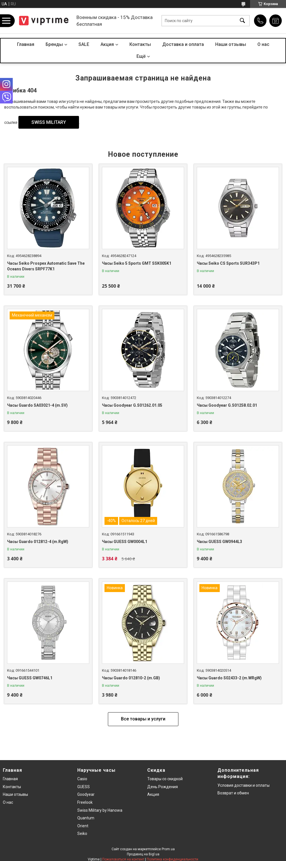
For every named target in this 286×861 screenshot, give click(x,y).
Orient (82, 826)
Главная (25, 44)
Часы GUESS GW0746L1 (29, 678)
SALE (83, 44)
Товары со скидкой (165, 779)
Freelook (85, 802)
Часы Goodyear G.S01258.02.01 (227, 405)
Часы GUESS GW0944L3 (219, 541)
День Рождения (162, 786)
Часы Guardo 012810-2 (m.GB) (131, 678)
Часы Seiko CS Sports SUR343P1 (228, 263)
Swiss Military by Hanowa (99, 810)
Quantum (85, 818)
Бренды (54, 44)
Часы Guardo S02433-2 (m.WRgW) (229, 678)
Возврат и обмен (233, 793)
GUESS (83, 786)
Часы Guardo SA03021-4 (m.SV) (37, 405)
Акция (107, 44)
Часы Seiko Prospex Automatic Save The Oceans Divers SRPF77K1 (46, 266)
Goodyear (86, 794)
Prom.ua (168, 849)
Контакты (140, 44)
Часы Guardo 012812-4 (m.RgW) (37, 541)
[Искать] (242, 21)
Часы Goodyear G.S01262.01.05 (132, 405)
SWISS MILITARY (48, 122)
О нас (263, 44)
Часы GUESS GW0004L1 (124, 541)
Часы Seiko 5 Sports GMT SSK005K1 (136, 263)
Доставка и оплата (183, 44)
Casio (82, 779)
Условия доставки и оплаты (243, 785)
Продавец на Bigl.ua (143, 854)
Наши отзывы (230, 44)
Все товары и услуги (143, 719)
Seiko (82, 833)
